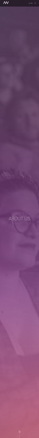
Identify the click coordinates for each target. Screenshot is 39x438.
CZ (29, 3)
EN (32, 3)
